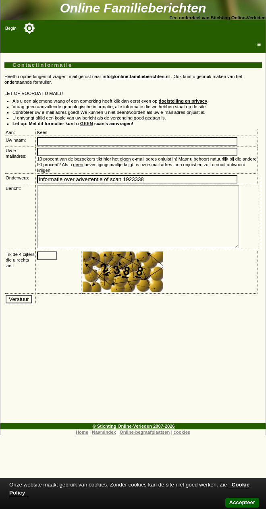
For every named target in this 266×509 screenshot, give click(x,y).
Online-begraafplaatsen (145, 444)
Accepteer (242, 502)
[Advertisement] (133, 379)
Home (82, 444)
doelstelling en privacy (183, 101)
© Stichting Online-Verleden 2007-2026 (134, 438)
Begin (11, 28)
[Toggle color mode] (29, 28)
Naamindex (104, 444)
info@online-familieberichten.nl (136, 76)
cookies (181, 444)
